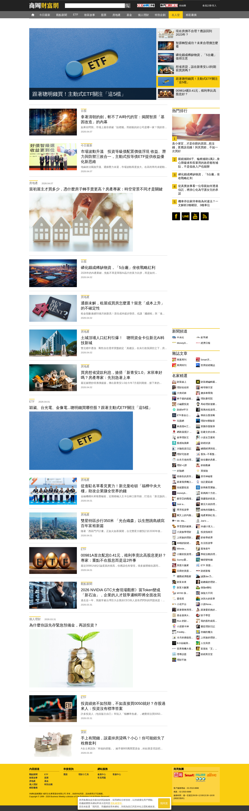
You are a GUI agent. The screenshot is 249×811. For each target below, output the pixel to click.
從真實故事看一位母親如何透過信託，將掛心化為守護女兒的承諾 (198, 189)
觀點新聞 (33, 774)
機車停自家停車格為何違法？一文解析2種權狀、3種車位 (198, 203)
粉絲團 (182, 5)
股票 (46, 778)
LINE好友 (186, 216)
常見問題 (102, 778)
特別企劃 (48, 784)
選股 (65, 774)
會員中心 (102, 774)
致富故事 (33, 778)
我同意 (164, 803)
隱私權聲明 (116, 803)
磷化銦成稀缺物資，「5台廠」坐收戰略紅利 (199, 176)
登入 (214, 5)
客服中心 (117, 774)
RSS (205, 216)
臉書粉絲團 (176, 216)
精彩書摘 (33, 788)
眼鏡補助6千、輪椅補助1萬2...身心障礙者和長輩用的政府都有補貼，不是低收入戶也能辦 (199, 162)
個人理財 (33, 784)
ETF (46, 774)
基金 (46, 781)
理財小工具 (83, 774)
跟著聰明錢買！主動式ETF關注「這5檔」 (79, 94)
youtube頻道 (195, 216)
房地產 (32, 781)
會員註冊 (206, 5)
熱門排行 (179, 111)
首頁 (35, 14)
